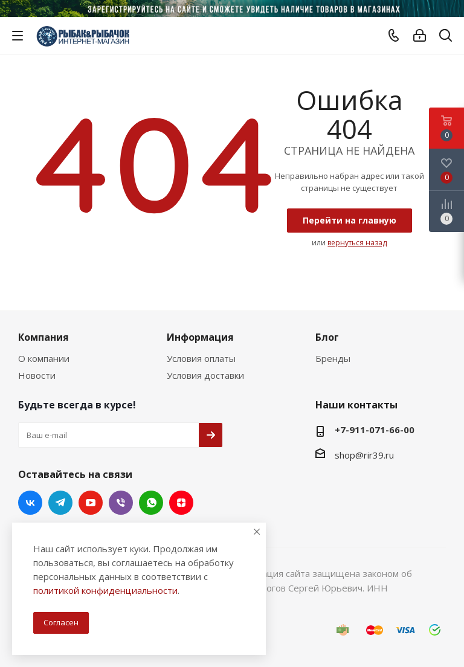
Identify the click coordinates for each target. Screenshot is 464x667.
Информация (200, 337)
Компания (43, 337)
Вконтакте (30, 503)
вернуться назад (357, 242)
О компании (43, 358)
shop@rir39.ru (364, 455)
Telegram (60, 503)
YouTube (91, 503)
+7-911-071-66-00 (374, 430)
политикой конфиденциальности (105, 590)
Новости (37, 375)
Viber (121, 503)
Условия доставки (205, 375)
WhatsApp (151, 503)
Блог (327, 337)
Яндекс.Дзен (181, 503)
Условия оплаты (201, 358)
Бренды (332, 358)
